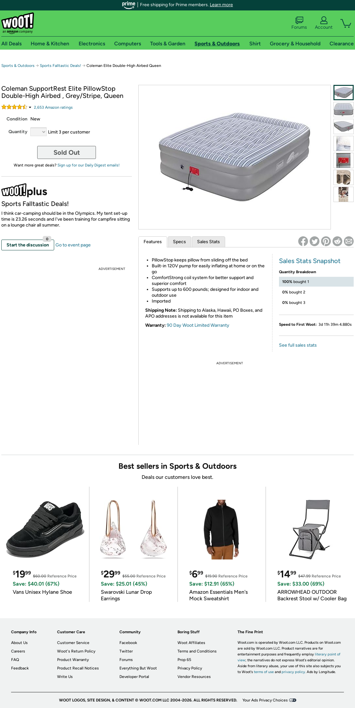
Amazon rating (53, 107)
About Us (19, 642)
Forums (299, 23)
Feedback (20, 668)
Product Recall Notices (78, 668)
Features (153, 241)
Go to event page (73, 245)
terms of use (264, 672)
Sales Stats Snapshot (310, 261)
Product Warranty (73, 659)
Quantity (17, 131)
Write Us (65, 676)
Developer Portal (134, 676)
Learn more (221, 5)
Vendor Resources (194, 676)
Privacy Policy (190, 668)
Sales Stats (208, 241)
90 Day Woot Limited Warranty (198, 325)
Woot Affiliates (191, 642)
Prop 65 (184, 659)
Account (323, 23)
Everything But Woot (138, 668)
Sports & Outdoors (18, 65)
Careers (18, 651)
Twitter (126, 651)
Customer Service (73, 642)
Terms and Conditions (197, 651)
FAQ (15, 659)
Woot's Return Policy (76, 651)
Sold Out (67, 152)
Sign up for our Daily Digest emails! (88, 165)
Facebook (128, 642)
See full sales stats (298, 345)
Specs (179, 241)
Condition (17, 119)
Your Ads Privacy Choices (265, 700)
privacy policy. (294, 672)
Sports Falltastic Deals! (60, 65)
